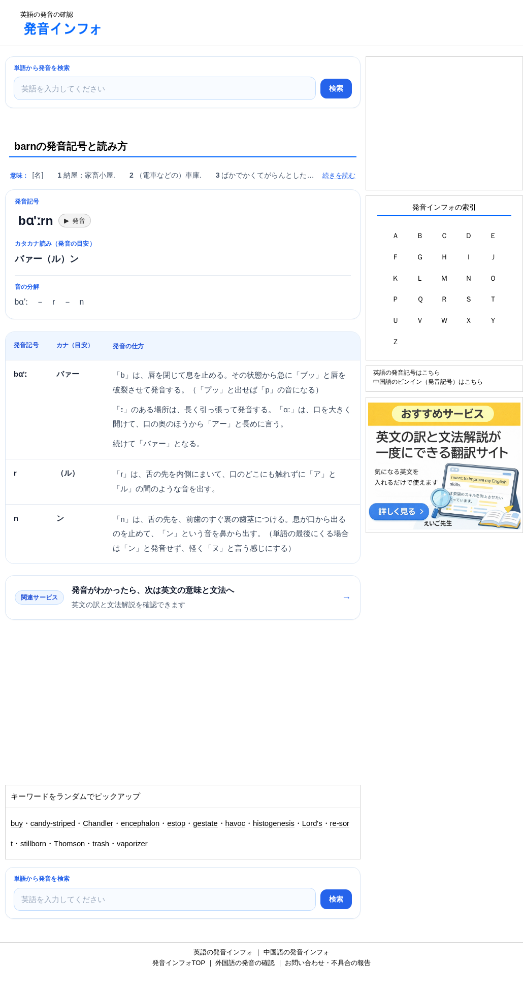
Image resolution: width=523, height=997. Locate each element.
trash (100, 844)
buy (17, 823)
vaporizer (132, 844)
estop (176, 823)
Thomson (69, 844)
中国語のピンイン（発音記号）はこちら (428, 381)
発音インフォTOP (178, 963)
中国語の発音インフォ (297, 952)
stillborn (33, 844)
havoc (235, 823)
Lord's (312, 823)
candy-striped (52, 823)
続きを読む (338, 175)
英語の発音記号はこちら (406, 372)
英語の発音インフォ (223, 952)
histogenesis (274, 823)
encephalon (140, 823)
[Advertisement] (296, 23)
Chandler (98, 823)
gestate (205, 823)
